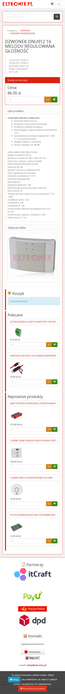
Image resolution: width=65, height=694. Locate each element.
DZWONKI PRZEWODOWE (22, 33)
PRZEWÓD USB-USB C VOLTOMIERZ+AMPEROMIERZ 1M (36, 355)
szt (47, 99)
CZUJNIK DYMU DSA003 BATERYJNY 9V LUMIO (31, 477)
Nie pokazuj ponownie (32, 690)
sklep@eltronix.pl (36, 665)
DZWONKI (25, 30)
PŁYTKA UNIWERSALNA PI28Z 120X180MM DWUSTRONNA (37, 514)
